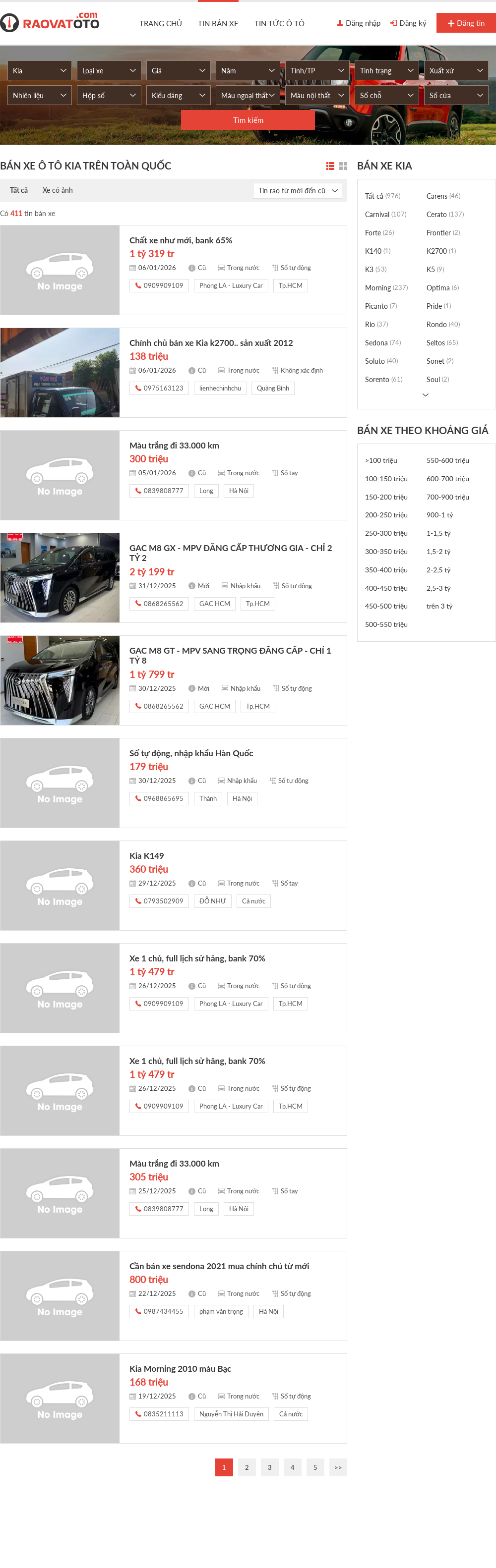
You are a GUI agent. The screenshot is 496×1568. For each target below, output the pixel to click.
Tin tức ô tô (279, 23)
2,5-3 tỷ (439, 588)
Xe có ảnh (58, 190)
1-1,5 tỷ (439, 533)
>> (338, 1467)
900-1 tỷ (440, 514)
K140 (377, 251)
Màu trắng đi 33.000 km (174, 445)
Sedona (383, 342)
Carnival (385, 214)
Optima (443, 287)
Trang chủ (160, 23)
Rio (376, 324)
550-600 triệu (448, 460)
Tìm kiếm (248, 119)
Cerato (445, 214)
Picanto (381, 306)
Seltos (442, 342)
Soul (438, 379)
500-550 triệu (386, 624)
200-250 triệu (386, 514)
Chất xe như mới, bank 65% (180, 240)
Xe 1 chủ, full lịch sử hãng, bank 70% (197, 958)
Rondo (443, 324)
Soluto (381, 361)
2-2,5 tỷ (439, 569)
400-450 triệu (386, 588)
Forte (379, 232)
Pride (439, 306)
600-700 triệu (448, 478)
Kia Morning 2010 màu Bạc (180, 1368)
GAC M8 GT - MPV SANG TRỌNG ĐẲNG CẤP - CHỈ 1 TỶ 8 (230, 655)
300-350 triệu (386, 551)
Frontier (443, 232)
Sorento (383, 379)
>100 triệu (381, 460)
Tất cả (19, 190)
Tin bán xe (218, 23)
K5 (435, 269)
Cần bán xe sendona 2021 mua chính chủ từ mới (219, 1266)
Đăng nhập (358, 23)
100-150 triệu (386, 478)
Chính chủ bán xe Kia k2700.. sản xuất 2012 (211, 342)
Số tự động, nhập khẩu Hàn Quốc (191, 753)
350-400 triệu (386, 569)
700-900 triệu (448, 497)
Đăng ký (408, 23)
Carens (443, 196)
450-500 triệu (386, 606)
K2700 (441, 251)
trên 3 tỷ (440, 606)
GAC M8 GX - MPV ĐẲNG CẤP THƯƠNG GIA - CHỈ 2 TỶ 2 (230, 553)
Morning (386, 287)
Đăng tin (466, 23)
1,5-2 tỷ (439, 551)
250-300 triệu (386, 533)
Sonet (440, 361)
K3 (375, 269)
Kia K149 (146, 855)
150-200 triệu (386, 497)
